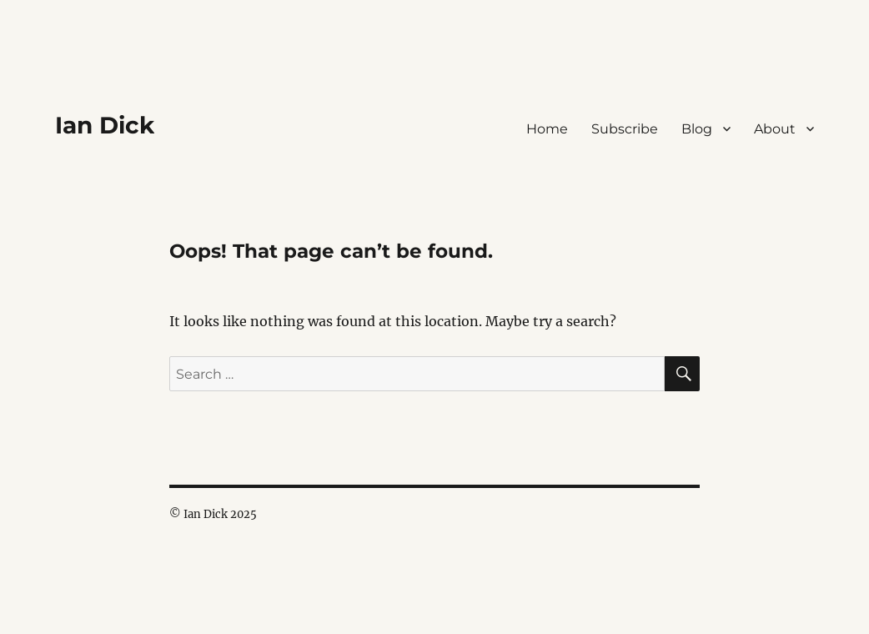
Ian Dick (104, 125)
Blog (696, 129)
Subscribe (624, 129)
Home (547, 129)
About (775, 129)
